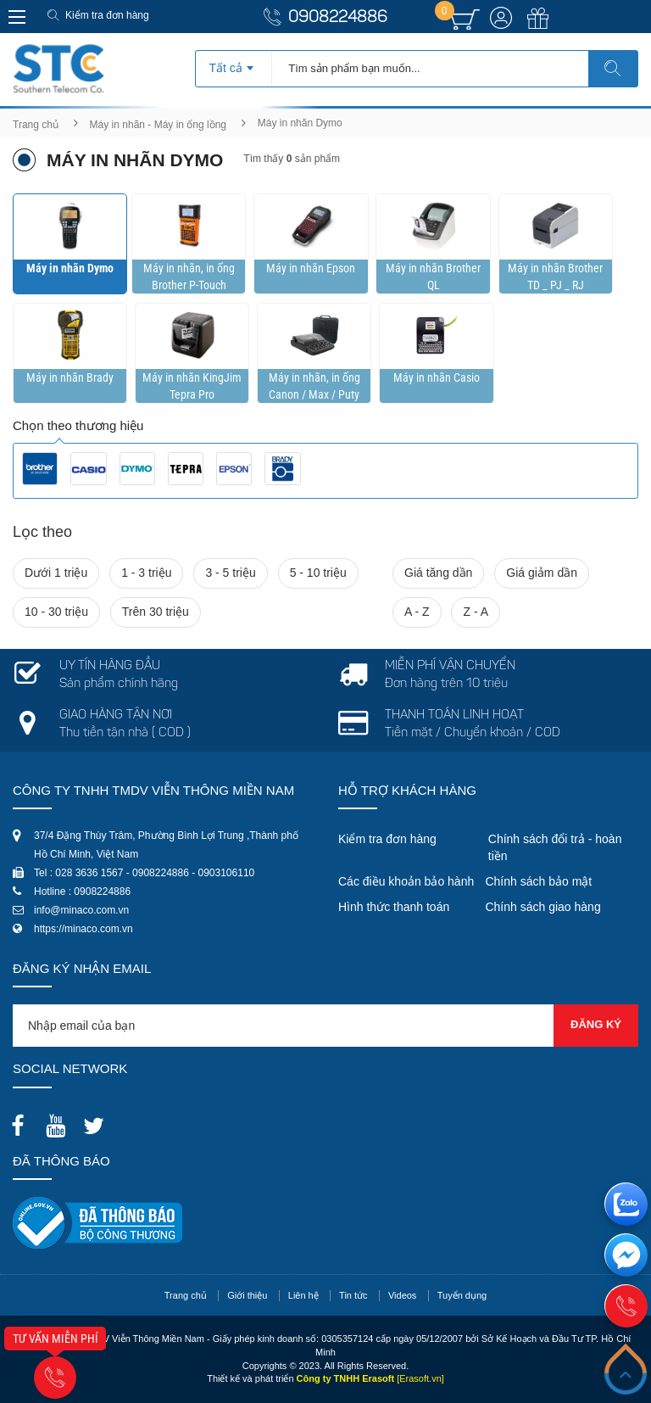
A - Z (417, 611)
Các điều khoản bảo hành (406, 881)
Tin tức (353, 1295)
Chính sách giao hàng (542, 907)
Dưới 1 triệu (56, 572)
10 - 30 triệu (56, 611)
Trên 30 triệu (155, 611)
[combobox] (233, 63)
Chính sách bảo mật (538, 881)
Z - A (475, 611)
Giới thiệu (247, 1295)
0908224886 (337, 18)
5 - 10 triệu (318, 572)
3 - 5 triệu (230, 572)
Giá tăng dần (438, 572)
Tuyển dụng (462, 1295)
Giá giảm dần (541, 572)
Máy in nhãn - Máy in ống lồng (158, 125)
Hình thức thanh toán (393, 907)
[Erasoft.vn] (420, 1378)
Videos (402, 1295)
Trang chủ (35, 125)
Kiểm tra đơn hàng (107, 15)
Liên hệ (303, 1295)
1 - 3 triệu (146, 572)
